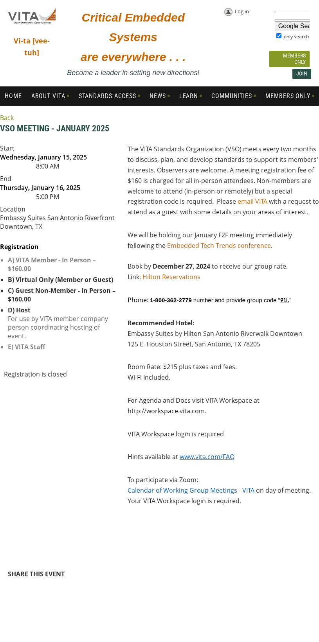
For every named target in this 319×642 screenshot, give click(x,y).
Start (7, 148)
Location (12, 209)
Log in (242, 11)
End (5, 178)
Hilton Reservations (171, 277)
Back (7, 117)
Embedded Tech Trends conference (219, 245)
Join (301, 73)
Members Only (294, 58)
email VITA (252, 201)
